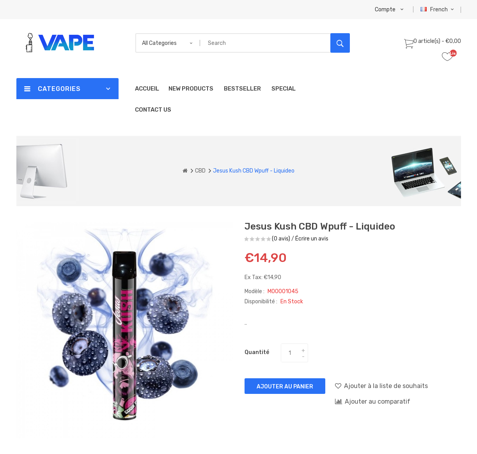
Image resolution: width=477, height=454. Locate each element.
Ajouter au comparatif (372, 401)
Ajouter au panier (285, 386)
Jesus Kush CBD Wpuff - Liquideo (253, 170)
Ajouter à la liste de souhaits (381, 385)
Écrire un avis (311, 238)
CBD (200, 170)
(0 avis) (281, 238)
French (438, 9)
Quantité (257, 352)
